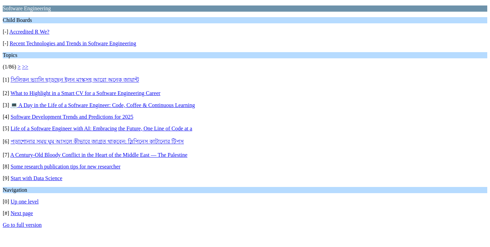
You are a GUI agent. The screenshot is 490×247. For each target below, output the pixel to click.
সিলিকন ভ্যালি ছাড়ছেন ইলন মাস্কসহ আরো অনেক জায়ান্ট (75, 80)
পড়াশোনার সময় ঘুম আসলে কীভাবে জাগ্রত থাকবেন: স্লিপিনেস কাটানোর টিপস (97, 141)
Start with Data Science (37, 178)
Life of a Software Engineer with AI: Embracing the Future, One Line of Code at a (101, 128)
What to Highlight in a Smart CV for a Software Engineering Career (85, 93)
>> (25, 67)
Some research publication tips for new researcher (66, 166)
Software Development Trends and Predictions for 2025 (72, 117)
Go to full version (22, 225)
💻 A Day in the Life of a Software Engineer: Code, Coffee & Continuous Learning (103, 105)
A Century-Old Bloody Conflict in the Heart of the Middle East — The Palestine (99, 155)
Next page (22, 213)
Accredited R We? (29, 32)
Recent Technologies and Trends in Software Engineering (73, 43)
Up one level (25, 201)
